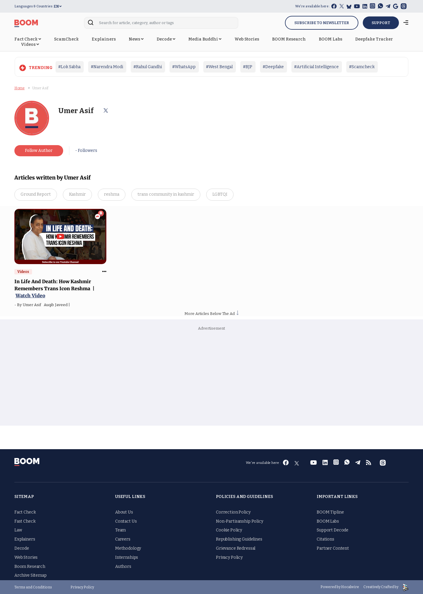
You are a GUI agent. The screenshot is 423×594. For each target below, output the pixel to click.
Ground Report (36, 194)
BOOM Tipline (330, 512)
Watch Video (30, 295)
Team (120, 530)
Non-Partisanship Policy (239, 521)
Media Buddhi (204, 39)
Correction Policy (233, 512)
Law (18, 530)
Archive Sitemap (30, 575)
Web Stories (246, 39)
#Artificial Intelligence (316, 66)
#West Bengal (219, 66)
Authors (123, 566)
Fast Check (25, 521)
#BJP (247, 66)
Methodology (128, 548)
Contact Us (126, 521)
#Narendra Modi (107, 66)
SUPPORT (381, 23)
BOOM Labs (330, 39)
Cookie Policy (229, 530)
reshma (111, 194)
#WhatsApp (184, 66)
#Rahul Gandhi (147, 66)
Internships (126, 557)
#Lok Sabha (69, 66)
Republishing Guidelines (239, 539)
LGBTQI (219, 194)
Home (19, 88)
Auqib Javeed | (58, 305)
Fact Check (27, 39)
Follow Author (39, 150)
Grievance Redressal (235, 548)
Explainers (104, 39)
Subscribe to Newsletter (321, 23)
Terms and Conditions (33, 587)
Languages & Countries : (34, 6)
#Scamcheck (362, 66)
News (136, 39)
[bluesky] (349, 6)
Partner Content (333, 548)
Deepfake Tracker (374, 39)
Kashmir (77, 194)
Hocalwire (350, 587)
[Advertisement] (211, 379)
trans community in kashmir (165, 194)
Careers (122, 539)
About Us (124, 512)
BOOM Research (289, 39)
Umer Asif (33, 305)
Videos (30, 44)
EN (58, 6)
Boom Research (29, 566)
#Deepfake (273, 66)
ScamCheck (66, 39)
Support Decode (332, 530)
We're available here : (312, 6)
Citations (325, 539)
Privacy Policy (229, 557)
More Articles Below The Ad (211, 313)
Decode (166, 39)
